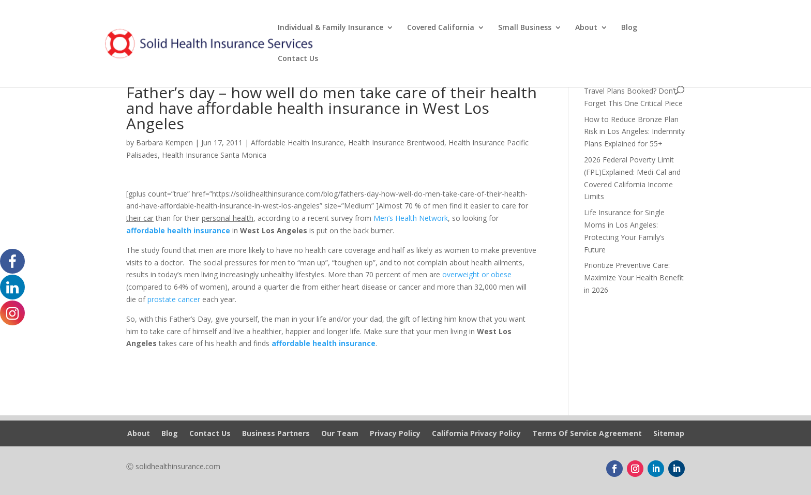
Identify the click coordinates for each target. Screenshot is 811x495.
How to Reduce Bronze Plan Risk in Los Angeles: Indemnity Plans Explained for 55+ (634, 131)
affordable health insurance (178, 230)
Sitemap (668, 434)
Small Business (524, 28)
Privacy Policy (395, 434)
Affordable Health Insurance (297, 142)
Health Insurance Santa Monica (214, 155)
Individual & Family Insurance (330, 28)
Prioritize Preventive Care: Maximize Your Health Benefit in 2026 (634, 277)
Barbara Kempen (164, 142)
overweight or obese (477, 274)
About (586, 28)
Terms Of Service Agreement (587, 434)
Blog (629, 28)
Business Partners (276, 434)
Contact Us (298, 59)
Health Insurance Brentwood (396, 142)
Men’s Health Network (410, 218)
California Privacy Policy (476, 434)
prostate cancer (173, 299)
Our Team (339, 434)
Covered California (440, 28)
